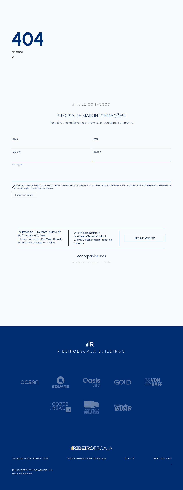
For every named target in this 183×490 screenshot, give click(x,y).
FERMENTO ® (26, 474)
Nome (15, 139)
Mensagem (18, 164)
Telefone (17, 152)
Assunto (97, 152)
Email (96, 139)
